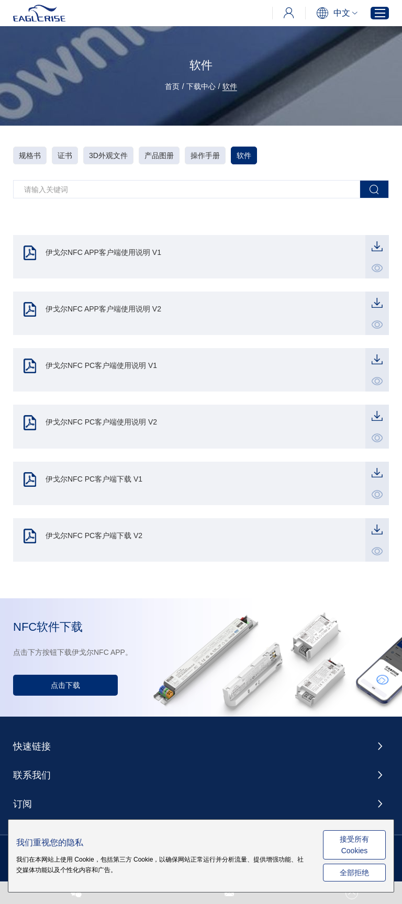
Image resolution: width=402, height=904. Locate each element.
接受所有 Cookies (354, 845)
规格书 (30, 155)
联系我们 (32, 775)
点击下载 (65, 685)
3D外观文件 (108, 155)
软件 (229, 86)
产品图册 (159, 155)
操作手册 (205, 155)
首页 (172, 86)
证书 (65, 155)
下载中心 (201, 86)
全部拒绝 (354, 872)
